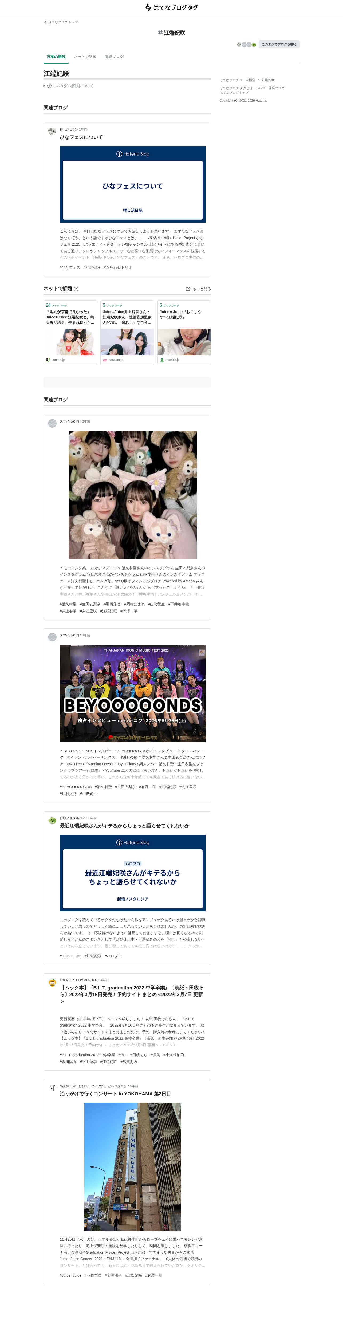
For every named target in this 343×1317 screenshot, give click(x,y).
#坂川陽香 (68, 1062)
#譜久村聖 (68, 604)
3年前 (86, 421)
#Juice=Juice (70, 956)
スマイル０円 (69, 421)
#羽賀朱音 (112, 604)
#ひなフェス (70, 267)
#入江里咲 (88, 611)
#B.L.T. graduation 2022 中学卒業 (88, 1055)
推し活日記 (68, 129)
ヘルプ (260, 88)
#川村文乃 (68, 794)
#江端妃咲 (92, 267)
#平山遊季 (88, 1062)
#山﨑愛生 (156, 604)
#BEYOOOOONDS (76, 787)
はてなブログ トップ (61, 22)
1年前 (83, 129)
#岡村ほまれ (134, 604)
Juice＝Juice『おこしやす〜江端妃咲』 (181, 314)
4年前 (105, 980)
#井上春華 (68, 611)
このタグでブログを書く (279, 44)
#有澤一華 (128, 611)
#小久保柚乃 (173, 1055)
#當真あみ (128, 1062)
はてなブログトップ (234, 92)
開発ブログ (277, 88)
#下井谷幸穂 (178, 604)
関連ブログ (114, 56)
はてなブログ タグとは (236, 88)
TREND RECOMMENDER (78, 980)
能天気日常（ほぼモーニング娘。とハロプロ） (93, 1086)
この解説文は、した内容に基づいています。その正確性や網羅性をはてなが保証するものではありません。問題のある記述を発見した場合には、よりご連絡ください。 (69, 86)
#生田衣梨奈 (90, 604)
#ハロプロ (113, 956)
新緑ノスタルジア (72, 818)
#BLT (123, 1055)
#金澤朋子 (113, 1275)
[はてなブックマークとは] (76, 288)
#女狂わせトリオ (118, 267)
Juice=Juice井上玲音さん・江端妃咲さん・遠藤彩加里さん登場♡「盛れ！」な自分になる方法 (127, 317)
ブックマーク (57, 305)
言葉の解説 (56, 56)
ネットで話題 (85, 56)
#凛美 (155, 1055)
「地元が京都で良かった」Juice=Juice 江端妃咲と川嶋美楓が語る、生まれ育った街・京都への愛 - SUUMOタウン (70, 317)
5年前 (134, 1086)
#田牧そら (139, 1055)
